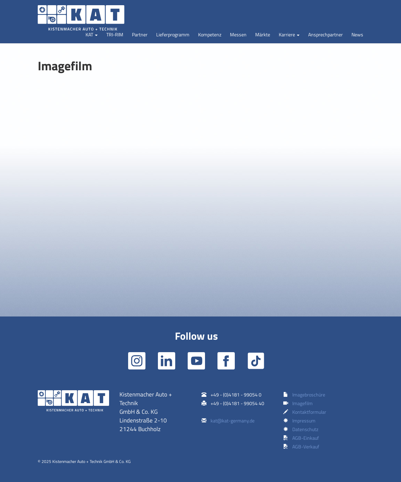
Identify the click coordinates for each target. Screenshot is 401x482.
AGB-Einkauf (305, 437)
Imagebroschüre (308, 394)
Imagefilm (302, 403)
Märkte (262, 34)
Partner (140, 34)
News (357, 34)
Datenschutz (305, 429)
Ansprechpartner (325, 34)
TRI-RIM (114, 34)
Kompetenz (209, 34)
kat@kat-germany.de (233, 420)
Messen (238, 34)
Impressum (303, 420)
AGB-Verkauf (305, 446)
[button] (91, 34)
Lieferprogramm (172, 34)
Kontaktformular (309, 412)
